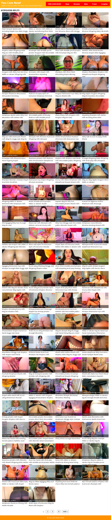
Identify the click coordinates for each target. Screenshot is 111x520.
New (67, 4)
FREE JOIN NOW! (54, 4)
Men (86, 4)
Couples (104, 4)
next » (65, 511)
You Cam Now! (11, 3)
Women (77, 4)
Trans (94, 4)
